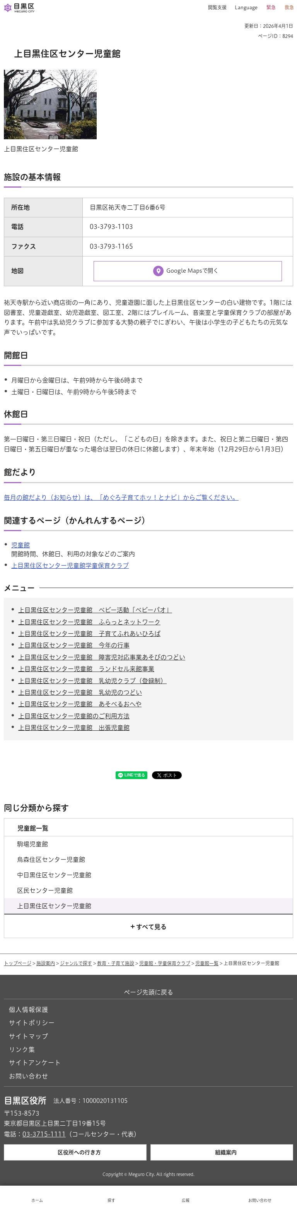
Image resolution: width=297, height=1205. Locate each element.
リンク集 (22, 1049)
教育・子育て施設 (115, 963)
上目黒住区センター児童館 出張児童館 (74, 728)
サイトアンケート (35, 1063)
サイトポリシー (32, 1023)
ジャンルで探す (76, 963)
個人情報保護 (28, 1010)
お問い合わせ (28, 1076)
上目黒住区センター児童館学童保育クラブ (70, 565)
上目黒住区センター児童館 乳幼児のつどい (80, 692)
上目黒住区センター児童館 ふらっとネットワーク (89, 622)
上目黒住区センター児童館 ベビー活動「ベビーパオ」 (95, 610)
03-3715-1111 (44, 1134)
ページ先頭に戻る (148, 992)
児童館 (20, 545)
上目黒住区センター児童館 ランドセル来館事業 (86, 669)
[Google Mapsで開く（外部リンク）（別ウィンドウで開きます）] (188, 271)
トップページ (17, 963)
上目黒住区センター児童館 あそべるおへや (80, 704)
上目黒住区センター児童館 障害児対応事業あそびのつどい (101, 657)
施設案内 (45, 963)
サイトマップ (28, 1036)
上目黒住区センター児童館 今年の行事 (74, 645)
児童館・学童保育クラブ (164, 963)
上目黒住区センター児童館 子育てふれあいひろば (89, 634)
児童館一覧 (206, 963)
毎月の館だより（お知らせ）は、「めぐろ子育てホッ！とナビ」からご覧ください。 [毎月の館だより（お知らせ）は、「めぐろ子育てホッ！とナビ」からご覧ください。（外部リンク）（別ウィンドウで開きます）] (121, 497)
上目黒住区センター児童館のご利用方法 (74, 716)
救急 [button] (289, 7)
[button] (214, 8)
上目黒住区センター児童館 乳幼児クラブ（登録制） (92, 681)
